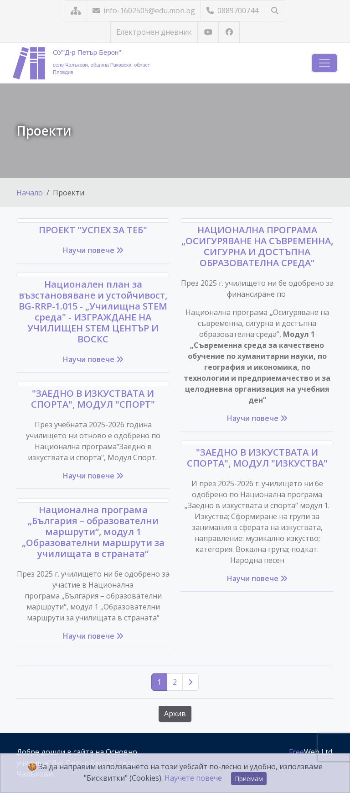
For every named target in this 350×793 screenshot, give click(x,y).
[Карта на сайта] (76, 10)
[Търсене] (274, 10)
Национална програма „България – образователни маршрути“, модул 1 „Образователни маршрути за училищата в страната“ (93, 532)
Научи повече (93, 250)
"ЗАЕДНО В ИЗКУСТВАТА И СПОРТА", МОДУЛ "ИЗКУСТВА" (257, 457)
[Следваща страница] (190, 682)
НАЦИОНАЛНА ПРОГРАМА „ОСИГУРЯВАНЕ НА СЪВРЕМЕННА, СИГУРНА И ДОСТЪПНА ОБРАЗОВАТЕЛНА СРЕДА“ (257, 246)
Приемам (249, 778)
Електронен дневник (154, 32)
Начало (29, 193)
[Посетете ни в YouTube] (208, 32)
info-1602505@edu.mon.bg (144, 10)
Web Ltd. (311, 752)
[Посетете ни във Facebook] (229, 32)
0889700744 (232, 10)
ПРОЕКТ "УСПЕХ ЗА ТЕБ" (93, 230)
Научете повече (193, 778)
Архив (175, 714)
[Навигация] (324, 63)
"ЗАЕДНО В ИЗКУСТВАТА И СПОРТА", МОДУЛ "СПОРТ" (93, 398)
